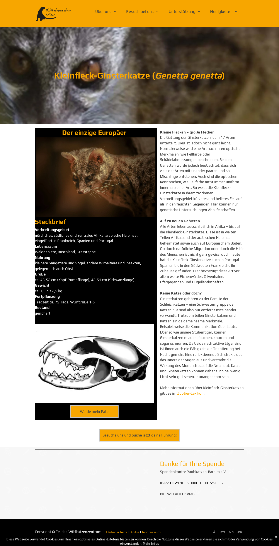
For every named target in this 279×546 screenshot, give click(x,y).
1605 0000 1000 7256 (199, 483)
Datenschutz (117, 532)
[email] (222, 533)
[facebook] (214, 533)
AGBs (134, 532)
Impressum (151, 532)
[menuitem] (107, 11)
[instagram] (231, 533)
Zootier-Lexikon (190, 393)
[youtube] (239, 533)
